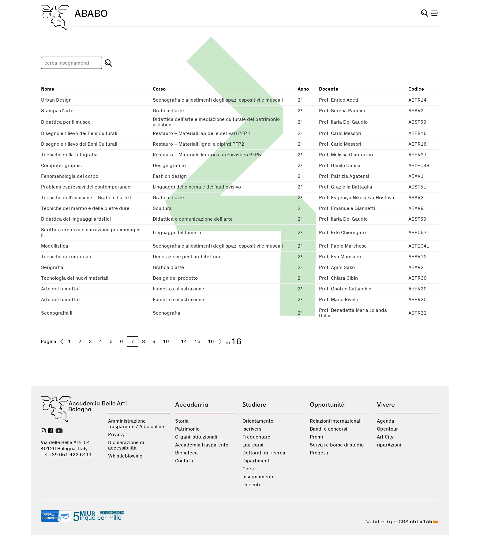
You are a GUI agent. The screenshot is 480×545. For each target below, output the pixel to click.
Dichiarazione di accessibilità (126, 445)
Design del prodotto (175, 278)
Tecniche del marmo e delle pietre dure (85, 208)
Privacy (116, 434)
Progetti (319, 453)
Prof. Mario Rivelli (338, 299)
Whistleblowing (125, 456)
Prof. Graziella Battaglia (345, 187)
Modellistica (54, 246)
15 (197, 341)
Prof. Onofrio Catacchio (345, 289)
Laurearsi (252, 445)
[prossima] (220, 341)
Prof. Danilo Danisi (339, 165)
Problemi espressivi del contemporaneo (85, 187)
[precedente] (62, 341)
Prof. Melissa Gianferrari (346, 155)
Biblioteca (186, 453)
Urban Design (56, 100)
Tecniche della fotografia (69, 155)
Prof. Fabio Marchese (343, 246)
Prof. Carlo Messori (340, 133)
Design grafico (169, 165)
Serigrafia (52, 267)
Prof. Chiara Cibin (338, 278)
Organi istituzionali (196, 437)
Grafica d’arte (168, 111)
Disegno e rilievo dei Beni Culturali (79, 133)
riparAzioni (389, 445)
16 (211, 341)
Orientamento (257, 421)
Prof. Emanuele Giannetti (347, 208)
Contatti (184, 461)
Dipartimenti (256, 461)
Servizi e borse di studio (337, 445)
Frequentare (256, 437)
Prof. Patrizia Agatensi (344, 176)
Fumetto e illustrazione (178, 289)
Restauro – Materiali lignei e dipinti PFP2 (198, 144)
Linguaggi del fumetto (178, 232)
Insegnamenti (257, 477)
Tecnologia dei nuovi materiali (74, 278)
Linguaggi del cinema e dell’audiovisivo (197, 187)
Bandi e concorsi (328, 429)
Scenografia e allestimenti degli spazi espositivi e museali (218, 100)
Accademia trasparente (201, 445)
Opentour (387, 429)
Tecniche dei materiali (66, 256)
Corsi (248, 469)
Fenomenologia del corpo (69, 176)
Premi (316, 437)
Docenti (251, 484)
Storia (182, 421)
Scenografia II (56, 313)
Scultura (162, 208)
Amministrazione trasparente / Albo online (136, 423)
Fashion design (170, 176)
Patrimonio (187, 429)
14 (184, 341)
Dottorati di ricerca (263, 453)
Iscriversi (252, 429)
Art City (385, 437)
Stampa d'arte (57, 111)
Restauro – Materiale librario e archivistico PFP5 (207, 155)
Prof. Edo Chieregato (342, 232)
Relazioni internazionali (336, 421)
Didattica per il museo (66, 122)
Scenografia (166, 313)
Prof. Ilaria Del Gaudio (343, 122)
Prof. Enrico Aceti (338, 100)
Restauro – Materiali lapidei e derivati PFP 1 (202, 133)
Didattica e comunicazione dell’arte (193, 219)
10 (166, 341)
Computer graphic (61, 165)
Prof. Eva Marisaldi (340, 256)
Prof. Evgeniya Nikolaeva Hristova (356, 197)
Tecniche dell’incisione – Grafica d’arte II (87, 197)
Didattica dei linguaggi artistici (76, 219)
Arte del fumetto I (61, 289)
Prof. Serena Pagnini (342, 111)
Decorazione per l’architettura (186, 256)
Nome (47, 89)
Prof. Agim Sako (337, 267)
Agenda (385, 421)
